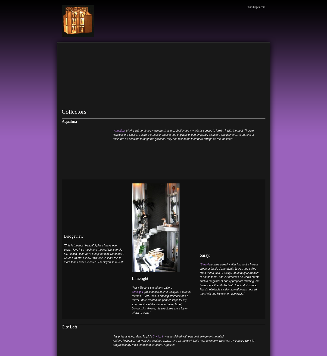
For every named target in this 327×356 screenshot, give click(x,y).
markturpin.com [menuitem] (256, 7)
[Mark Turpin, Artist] (78, 21)
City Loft (158, 297)
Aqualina (119, 130)
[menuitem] (66, 49)
